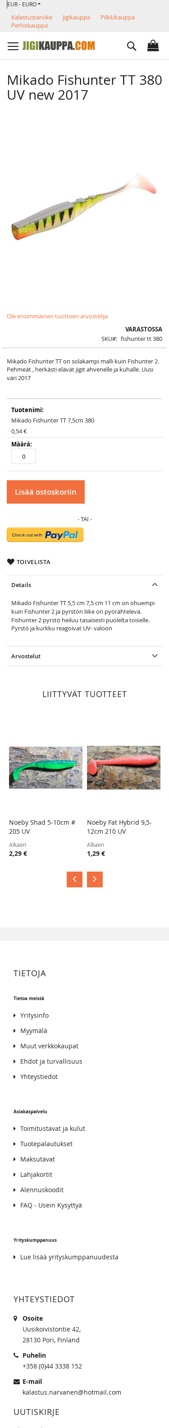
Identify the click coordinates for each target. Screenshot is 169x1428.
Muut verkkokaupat (49, 1046)
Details (21, 585)
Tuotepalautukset (46, 1143)
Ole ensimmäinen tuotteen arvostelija (57, 316)
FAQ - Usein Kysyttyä (51, 1205)
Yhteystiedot (39, 1076)
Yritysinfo (34, 1015)
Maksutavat (37, 1159)
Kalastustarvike (31, 17)
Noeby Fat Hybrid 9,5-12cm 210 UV (119, 827)
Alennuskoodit (42, 1189)
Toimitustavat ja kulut (52, 1128)
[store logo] (59, 46)
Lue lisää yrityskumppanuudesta (69, 1257)
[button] (24, 4)
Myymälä (33, 1030)
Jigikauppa (76, 17)
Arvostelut (26, 656)
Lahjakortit (36, 1174)
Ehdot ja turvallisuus (51, 1061)
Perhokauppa (29, 25)
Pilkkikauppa (117, 17)
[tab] (84, 584)
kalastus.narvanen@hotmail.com (72, 1392)
